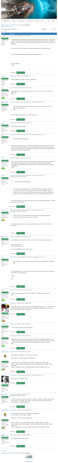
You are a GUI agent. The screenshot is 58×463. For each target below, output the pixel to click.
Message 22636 (13, 175)
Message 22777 (13, 335)
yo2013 (4, 375)
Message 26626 (13, 351)
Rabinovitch (4, 303)
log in (16, 29)
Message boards (5, 25)
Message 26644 (13, 410)
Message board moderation (6, 26)
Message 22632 (13, 134)
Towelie (3, 36)
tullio (3, 88)
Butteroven (4, 324)
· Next (4, 31)
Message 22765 (13, 303)
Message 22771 (13, 324)
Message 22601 (13, 102)
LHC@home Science (15, 25)
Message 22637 (13, 210)
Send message (5, 38)
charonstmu (5, 236)
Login (53, 20)
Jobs (37, 20)
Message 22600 (13, 87)
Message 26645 (13, 435)
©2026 (29, 461)
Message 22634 (13, 158)
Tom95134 (5, 102)
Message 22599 (13, 76)
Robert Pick (5, 435)
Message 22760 (13, 257)
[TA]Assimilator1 (5, 351)
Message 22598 (13, 35)
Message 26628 (13, 375)
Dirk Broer (4, 210)
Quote (23, 72)
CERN (30, 461)
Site (42, 20)
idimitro (3, 123)
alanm (3, 257)
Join (49, 20)
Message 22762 (13, 289)
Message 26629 (13, 394)
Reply (18, 72)
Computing (22, 20)
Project (14, 20)
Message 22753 (13, 236)
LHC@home (6, 21)
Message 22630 (13, 122)
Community (30, 20)
